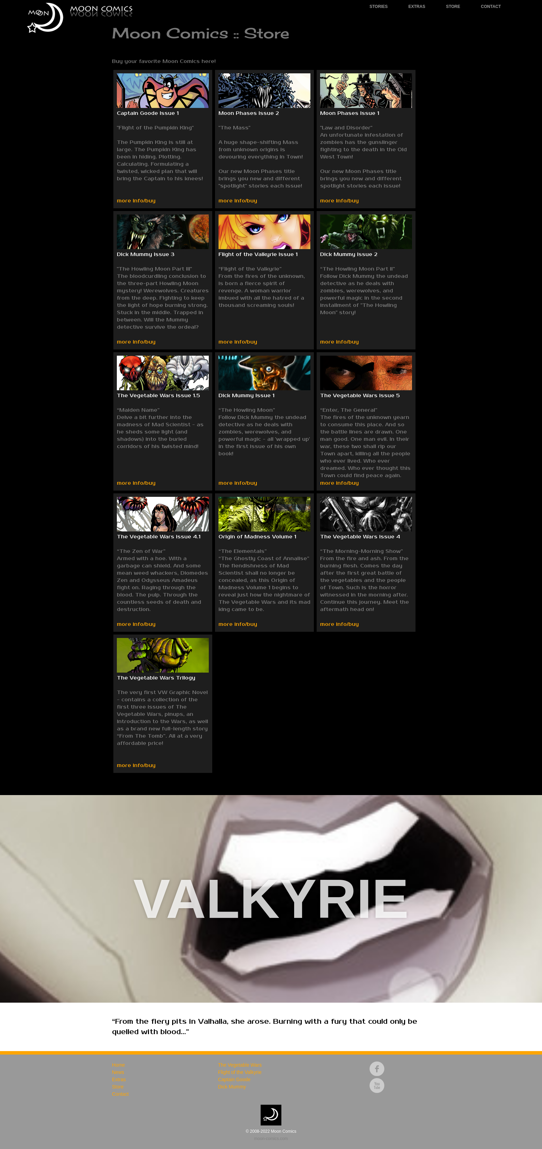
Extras (416, 6)
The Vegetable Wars (240, 1065)
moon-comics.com (271, 1138)
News (118, 1072)
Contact (491, 6)
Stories (378, 6)
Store (453, 6)
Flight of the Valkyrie (240, 1072)
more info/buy (136, 201)
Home (118, 1065)
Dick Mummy (232, 1086)
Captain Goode (234, 1079)
